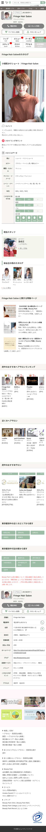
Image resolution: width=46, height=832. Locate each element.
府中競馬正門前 (21, 761)
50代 (26, 191)
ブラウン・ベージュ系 (22, 163)
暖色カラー (35, 163)
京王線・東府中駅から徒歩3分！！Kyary (32, 445)
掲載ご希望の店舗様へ (10, 775)
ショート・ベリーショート (24, 158)
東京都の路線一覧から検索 (12, 745)
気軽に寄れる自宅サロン (27, 495)
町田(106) (7, 533)
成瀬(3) (20, 537)
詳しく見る (23, 248)
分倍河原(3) (7, 562)
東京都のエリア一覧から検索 (12, 739)
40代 (21, 191)
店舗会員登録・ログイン (11, 780)
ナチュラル (19, 176)
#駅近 (40, 663)
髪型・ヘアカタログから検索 (12, 736)
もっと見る (7, 288)
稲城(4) (6, 537)
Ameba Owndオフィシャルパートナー (16, 793)
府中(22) (6, 558)
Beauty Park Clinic (8, 803)
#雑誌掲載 (22, 673)
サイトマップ (7, 783)
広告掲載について (26, 775)
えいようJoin (22, 808)
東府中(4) (21, 558)
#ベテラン (17, 678)
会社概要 (5, 772)
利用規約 (27, 772)
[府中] (16, 391)
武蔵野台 (24, 764)
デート (26, 183)
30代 (17, 191)
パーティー (19, 183)
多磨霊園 (12, 761)
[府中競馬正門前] (7, 504)
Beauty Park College (9, 806)
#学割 (15, 673)
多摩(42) (35, 533)
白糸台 (9, 764)
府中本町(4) (36, 558)
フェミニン (28, 176)
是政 (34, 562)
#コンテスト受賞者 (20, 675)
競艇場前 (36, 761)
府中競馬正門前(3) (22, 564)
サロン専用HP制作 (9, 790)
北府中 (6, 570)
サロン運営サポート (9, 796)
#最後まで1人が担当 (34, 673)
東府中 (4, 761)
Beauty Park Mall (23, 803)
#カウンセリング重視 (35, 675)
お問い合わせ (23, 778)
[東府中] (4, 406)
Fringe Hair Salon (19, 617)
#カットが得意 (18, 668)
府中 (4, 753)
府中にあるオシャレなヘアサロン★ (32, 394)
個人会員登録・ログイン (30, 780)
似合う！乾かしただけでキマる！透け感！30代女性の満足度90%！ (7, 399)
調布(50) (21, 533)
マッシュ (18, 168)
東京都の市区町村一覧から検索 (13, 742)
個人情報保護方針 (16, 772)
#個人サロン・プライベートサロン (25, 663)
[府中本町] (30, 399)
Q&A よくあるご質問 (9, 778)
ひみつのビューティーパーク (28, 806)
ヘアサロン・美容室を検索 (12, 733)
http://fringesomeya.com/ (22, 658)
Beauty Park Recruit (9, 808)
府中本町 (16, 764)
